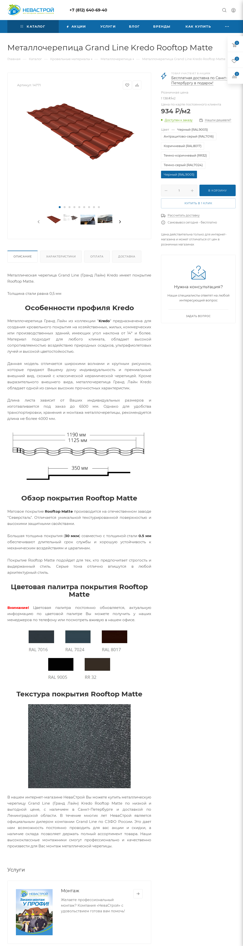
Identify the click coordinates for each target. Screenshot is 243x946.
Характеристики (61, 256)
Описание (22, 256)
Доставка (126, 256)
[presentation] (38, 222)
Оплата (97, 256)
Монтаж (70, 890)
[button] (59, 207)
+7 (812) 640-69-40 (88, 10)
